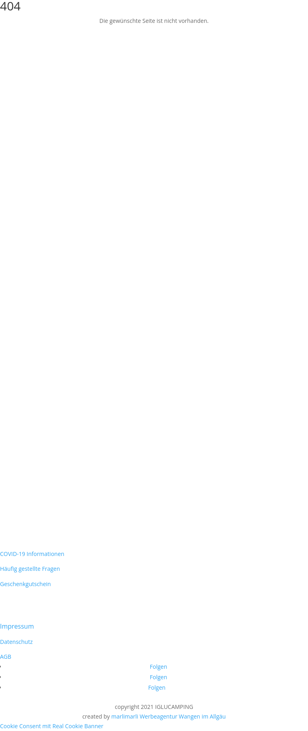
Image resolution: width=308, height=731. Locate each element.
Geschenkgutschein (25, 584)
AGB (5, 656)
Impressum (17, 626)
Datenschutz (16, 641)
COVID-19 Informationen (32, 554)
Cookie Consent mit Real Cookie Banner (51, 726)
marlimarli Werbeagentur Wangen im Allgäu (168, 716)
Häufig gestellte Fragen (30, 568)
